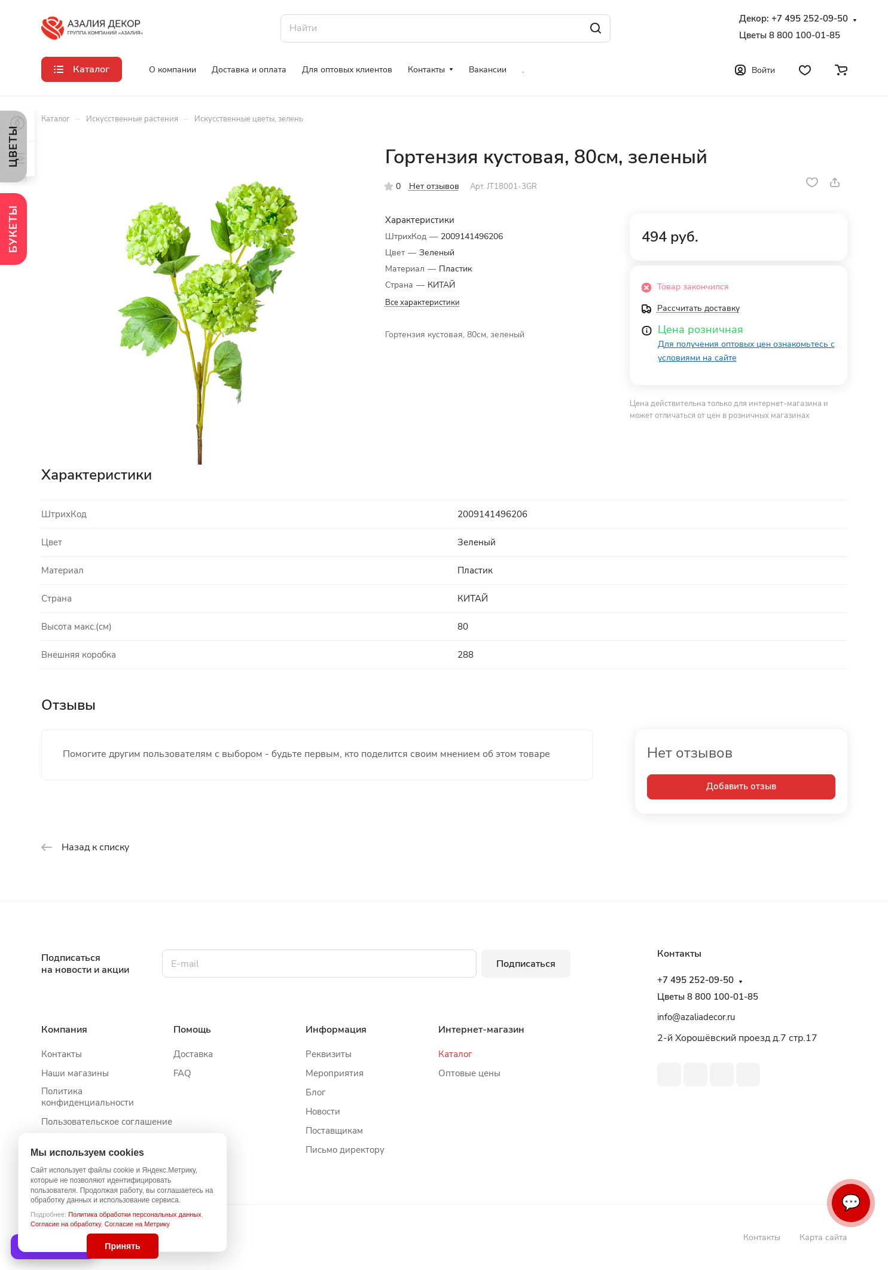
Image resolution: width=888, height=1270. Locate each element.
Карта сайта (823, 1237)
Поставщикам (334, 1131)
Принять (122, 1246)
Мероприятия (335, 1073)
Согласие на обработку (65, 1224)
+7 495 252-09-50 (809, 19)
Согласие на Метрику (137, 1224)
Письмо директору (345, 1150)
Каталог (455, 1054)
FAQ (182, 1073)
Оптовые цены (469, 1073)
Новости (323, 1112)
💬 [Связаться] (850, 1202)
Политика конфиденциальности (87, 1097)
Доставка (193, 1054)
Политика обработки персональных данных (135, 1214)
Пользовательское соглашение (106, 1122)
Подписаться (526, 963)
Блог (316, 1092)
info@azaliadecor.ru (696, 1017)
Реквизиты (329, 1054)
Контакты (61, 1054)
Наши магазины (75, 1073)
